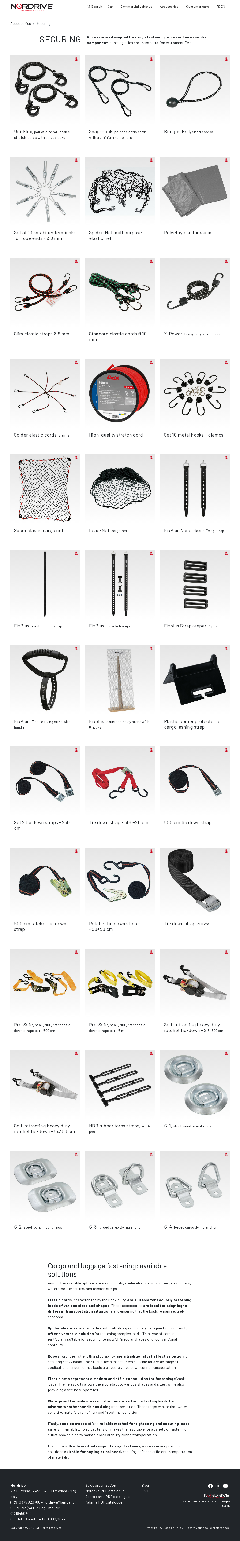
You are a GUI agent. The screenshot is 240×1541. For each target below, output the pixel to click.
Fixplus (96, 721)
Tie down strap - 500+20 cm (118, 822)
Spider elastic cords (35, 434)
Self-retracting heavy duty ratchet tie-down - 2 (192, 1027)
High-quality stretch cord (116, 434)
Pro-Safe (23, 1024)
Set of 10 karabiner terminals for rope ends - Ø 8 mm (44, 235)
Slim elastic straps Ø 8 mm (41, 333)
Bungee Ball (177, 131)
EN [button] (221, 6)
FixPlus (22, 625)
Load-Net (99, 530)
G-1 (167, 1125)
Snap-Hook (100, 131)
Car (110, 6)
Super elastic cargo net (38, 530)
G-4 (168, 1226)
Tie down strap (179, 923)
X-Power (173, 333)
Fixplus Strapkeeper (185, 625)
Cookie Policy (174, 1527)
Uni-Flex (23, 131)
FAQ (145, 1491)
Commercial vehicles (136, 6)
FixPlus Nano (177, 530)
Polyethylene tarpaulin (188, 232)
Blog (145, 1485)
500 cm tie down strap (187, 822)
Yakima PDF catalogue (103, 1502)
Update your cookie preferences (208, 1527)
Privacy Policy (153, 1527)
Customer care (197, 6)
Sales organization (100, 1485)
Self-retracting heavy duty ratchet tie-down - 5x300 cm (44, 1128)
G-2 (18, 1226)
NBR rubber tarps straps (114, 1125)
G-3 (93, 1226)
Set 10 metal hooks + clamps (194, 434)
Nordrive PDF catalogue (105, 1491)
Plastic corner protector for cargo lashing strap (193, 724)
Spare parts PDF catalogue (107, 1496)
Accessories (169, 6)
